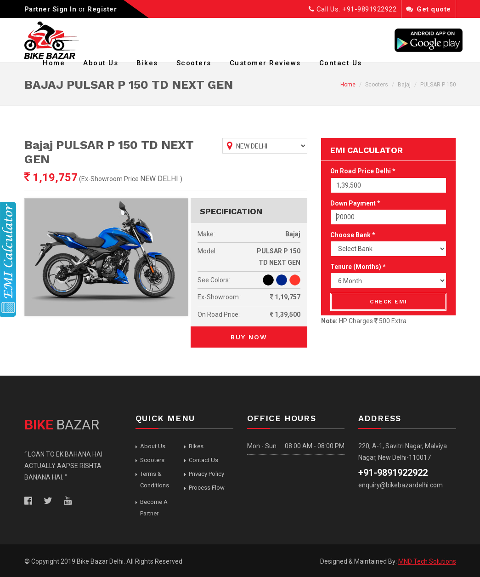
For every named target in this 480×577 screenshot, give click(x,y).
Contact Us (340, 63)
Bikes (147, 63)
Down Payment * (355, 203)
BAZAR (61, 425)
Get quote (428, 9)
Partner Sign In (50, 9)
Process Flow (207, 487)
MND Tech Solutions (427, 561)
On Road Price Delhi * (362, 171)
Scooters (193, 63)
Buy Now (249, 337)
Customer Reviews (265, 63)
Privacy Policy (206, 473)
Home (54, 63)
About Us (100, 63)
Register (102, 9)
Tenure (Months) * (358, 266)
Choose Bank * (352, 235)
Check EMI (388, 301)
